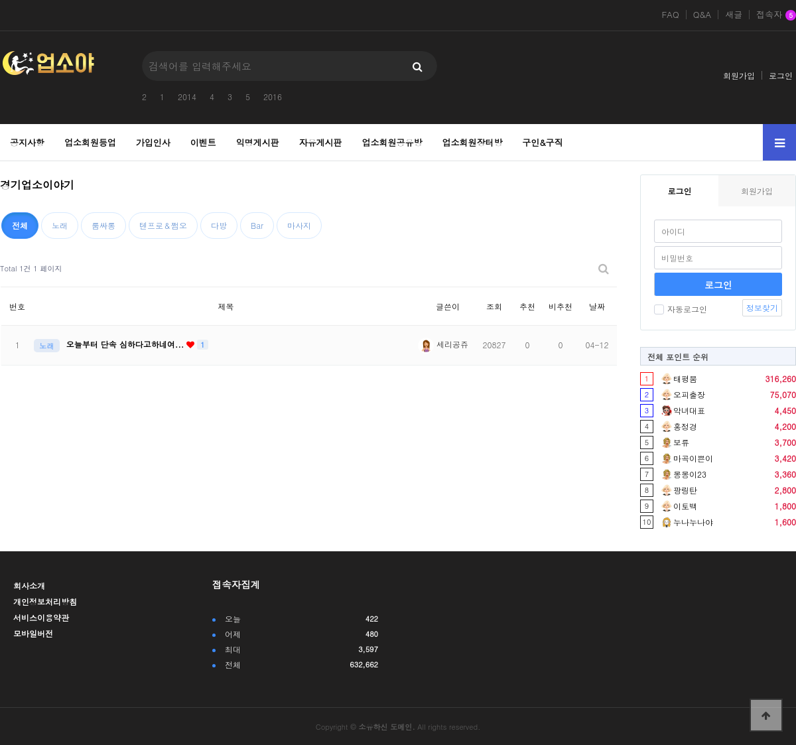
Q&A (702, 14)
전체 (20, 225)
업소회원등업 (90, 142)
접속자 (776, 15)
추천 (527, 306)
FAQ (670, 14)
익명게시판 (257, 142)
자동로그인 (680, 308)
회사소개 (29, 585)
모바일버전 (33, 633)
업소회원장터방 (472, 142)
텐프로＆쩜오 (163, 225)
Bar (257, 225)
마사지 (299, 225)
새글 (733, 14)
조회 (494, 306)
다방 (219, 225)
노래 (60, 225)
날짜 (597, 306)
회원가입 (739, 75)
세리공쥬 (443, 344)
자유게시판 (320, 142)
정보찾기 (762, 307)
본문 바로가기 (0, 0)
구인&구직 (542, 142)
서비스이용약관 (41, 617)
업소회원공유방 (392, 142)
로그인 (781, 75)
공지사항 (27, 142)
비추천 (560, 306)
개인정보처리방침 (45, 601)
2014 (187, 96)
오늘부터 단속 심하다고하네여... (126, 344)
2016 (272, 96)
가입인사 (153, 142)
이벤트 (203, 142)
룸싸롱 (103, 225)
